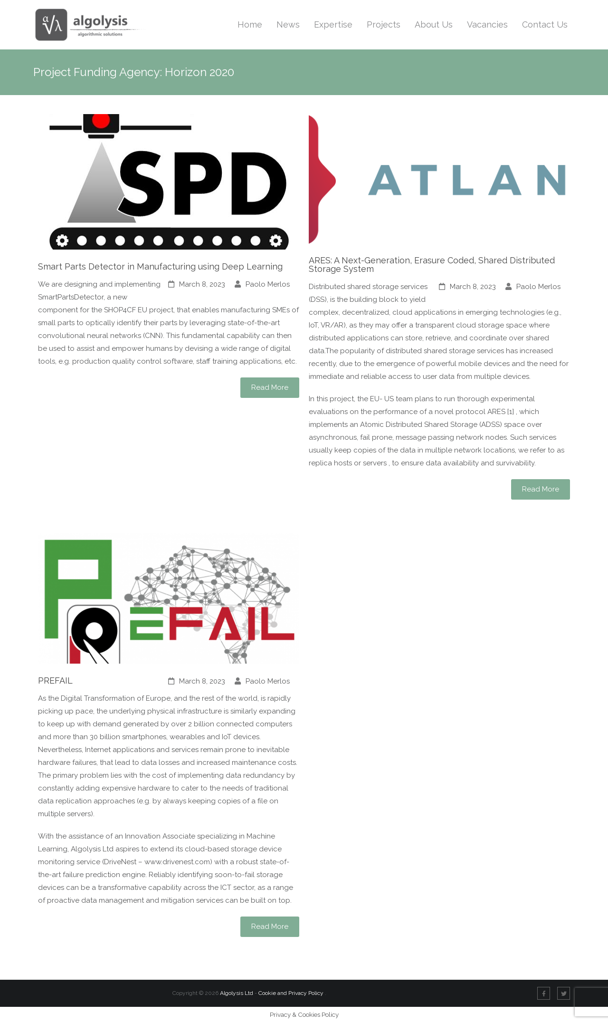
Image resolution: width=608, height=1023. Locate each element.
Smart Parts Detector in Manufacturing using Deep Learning (160, 266)
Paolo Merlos (268, 284)
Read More (269, 387)
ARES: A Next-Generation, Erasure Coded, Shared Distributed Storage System (432, 264)
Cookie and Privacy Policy (291, 993)
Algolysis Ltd (236, 993)
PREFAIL (55, 680)
